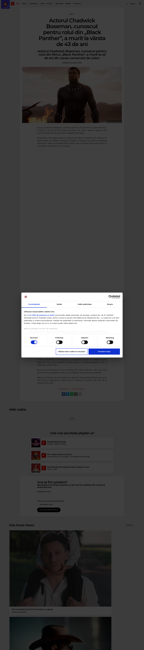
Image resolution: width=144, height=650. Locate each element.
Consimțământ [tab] (34, 304)
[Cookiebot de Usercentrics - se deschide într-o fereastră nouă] (110, 297)
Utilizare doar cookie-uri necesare (71, 351)
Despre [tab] (110, 304)
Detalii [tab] (59, 304)
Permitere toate (104, 351)
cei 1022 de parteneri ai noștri (41, 315)
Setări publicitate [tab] (85, 304)
